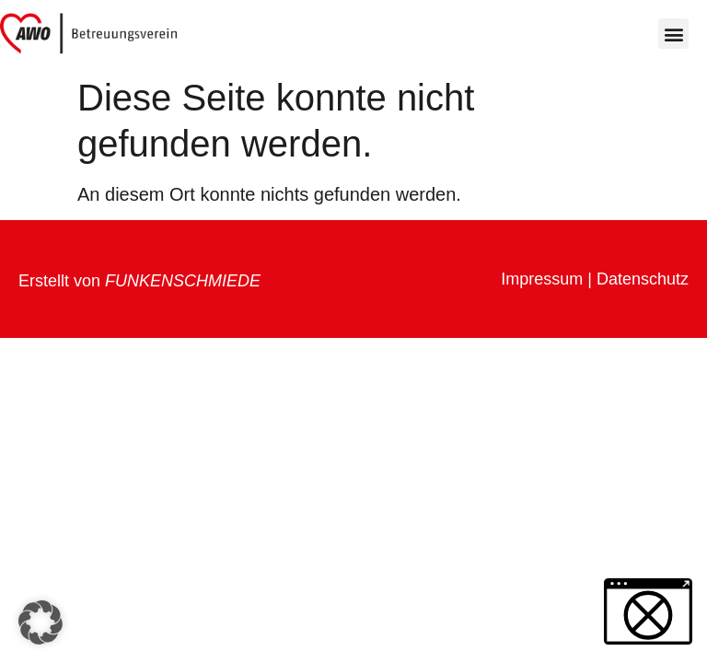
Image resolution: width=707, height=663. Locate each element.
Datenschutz (643, 279)
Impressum (542, 279)
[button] (673, 33)
